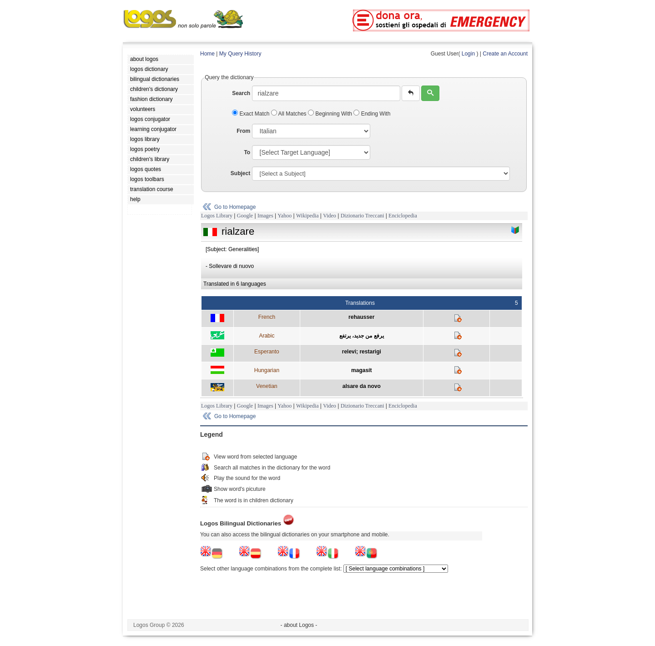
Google (245, 215)
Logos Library (216, 215)
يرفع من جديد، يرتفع (361, 336)
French (266, 317)
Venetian (266, 386)
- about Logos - (299, 625)
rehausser (361, 317)
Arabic (266, 336)
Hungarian (266, 370)
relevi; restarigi (361, 351)
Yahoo (284, 215)
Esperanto (266, 351)
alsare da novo (362, 386)
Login (468, 53)
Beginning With (330, 114)
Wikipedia (307, 215)
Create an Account (505, 53)
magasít (361, 370)
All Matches (289, 114)
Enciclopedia (402, 215)
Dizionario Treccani (362, 215)
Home (207, 53)
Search (241, 93)
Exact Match (251, 114)
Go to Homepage (235, 207)
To (247, 152)
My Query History (240, 53)
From (243, 131)
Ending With (371, 114)
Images (265, 215)
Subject (240, 173)
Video (329, 215)
